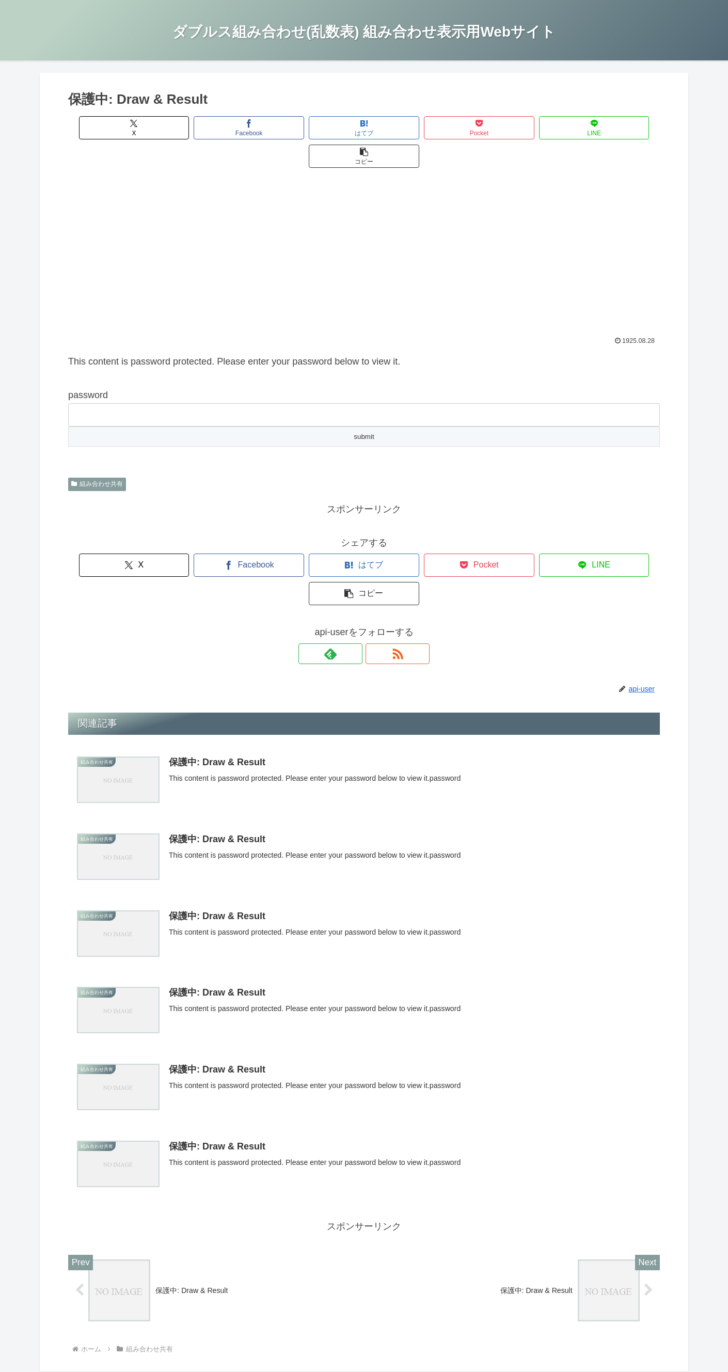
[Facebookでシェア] (215, 127)
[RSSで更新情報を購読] (376, 597)
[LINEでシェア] (513, 127)
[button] (612, 127)
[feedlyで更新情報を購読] (352, 597)
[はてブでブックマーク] (314, 127)
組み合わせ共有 (97, 455)
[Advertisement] (364, 230)
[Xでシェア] (115, 127)
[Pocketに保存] (414, 127)
